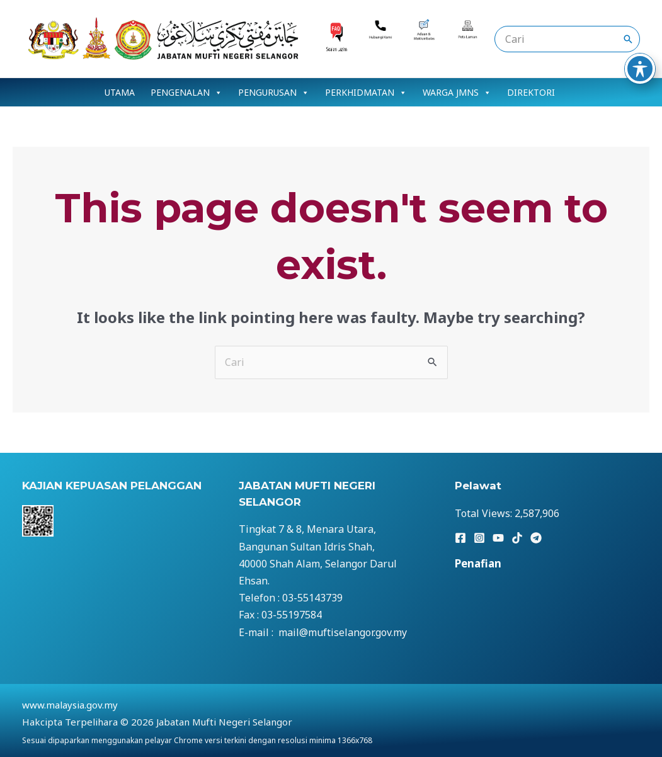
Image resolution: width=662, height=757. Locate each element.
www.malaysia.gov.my (70, 704)
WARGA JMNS (457, 92)
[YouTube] (498, 538)
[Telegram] (536, 538)
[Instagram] (479, 538)
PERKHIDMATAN (366, 92)
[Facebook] (460, 538)
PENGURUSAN (273, 92)
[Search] (628, 39)
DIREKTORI (531, 92)
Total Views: (485, 513)
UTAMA (120, 92)
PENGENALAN (186, 92)
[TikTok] (517, 538)
